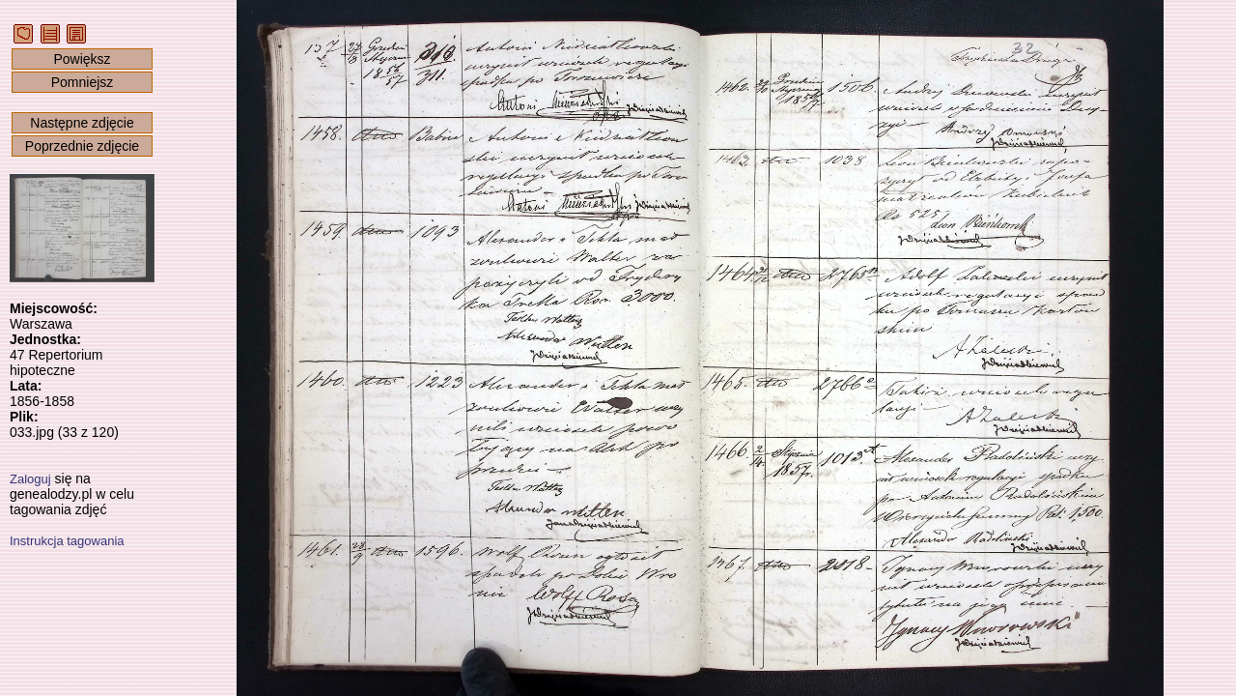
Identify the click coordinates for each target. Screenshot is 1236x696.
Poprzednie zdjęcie (82, 146)
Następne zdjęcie (81, 122)
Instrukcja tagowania (67, 541)
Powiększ (81, 59)
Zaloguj (30, 479)
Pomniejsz (82, 82)
